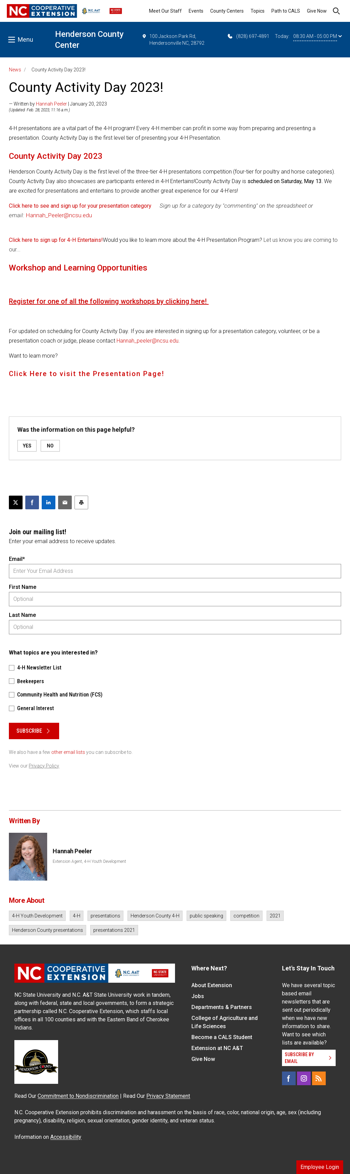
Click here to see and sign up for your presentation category (80, 206)
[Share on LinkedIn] (48, 502)
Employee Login (319, 1167)
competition (246, 916)
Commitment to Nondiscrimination (78, 1096)
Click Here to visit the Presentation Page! (88, 374)
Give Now (317, 11)
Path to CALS (285, 11)
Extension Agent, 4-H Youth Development (89, 861)
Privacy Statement (168, 1096)
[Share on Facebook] (32, 502)
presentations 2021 (114, 930)
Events (196, 11)
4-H (76, 916)
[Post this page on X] (16, 502)
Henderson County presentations (47, 930)
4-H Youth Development (37, 916)
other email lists (68, 752)
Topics (258, 11)
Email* (17, 559)
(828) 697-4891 (248, 36)
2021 (275, 916)
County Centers (227, 11)
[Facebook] (289, 1078)
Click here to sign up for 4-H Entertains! (56, 240)
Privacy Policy (44, 766)
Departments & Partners (221, 1007)
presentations (105, 916)
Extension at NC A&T (217, 1048)
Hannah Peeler (51, 104)
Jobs (197, 996)
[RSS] (319, 1078)
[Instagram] (304, 1078)
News (15, 69)
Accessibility (65, 1137)
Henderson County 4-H (155, 916)
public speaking (206, 916)
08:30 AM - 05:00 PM (317, 36)
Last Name (22, 615)
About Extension (211, 985)
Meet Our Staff (165, 11)
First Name (22, 587)
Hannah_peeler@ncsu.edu (147, 340)
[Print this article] (81, 502)
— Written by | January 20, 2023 (58, 104)
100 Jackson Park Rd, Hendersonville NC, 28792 (173, 39)
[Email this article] (65, 502)
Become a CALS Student (221, 1037)
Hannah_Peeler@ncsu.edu (59, 215)
